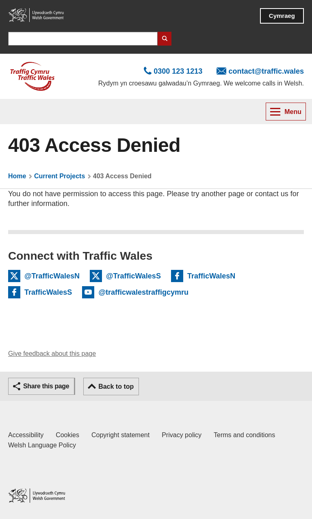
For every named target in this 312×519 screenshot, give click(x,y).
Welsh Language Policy (42, 445)
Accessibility (25, 434)
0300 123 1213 (178, 71)
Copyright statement (120, 434)
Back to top (116, 386)
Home (17, 176)
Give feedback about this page (52, 353)
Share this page (46, 386)
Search (164, 39)
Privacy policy (182, 434)
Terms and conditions (244, 434)
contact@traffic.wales (266, 71)
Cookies (67, 434)
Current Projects (59, 176)
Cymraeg (282, 15)
